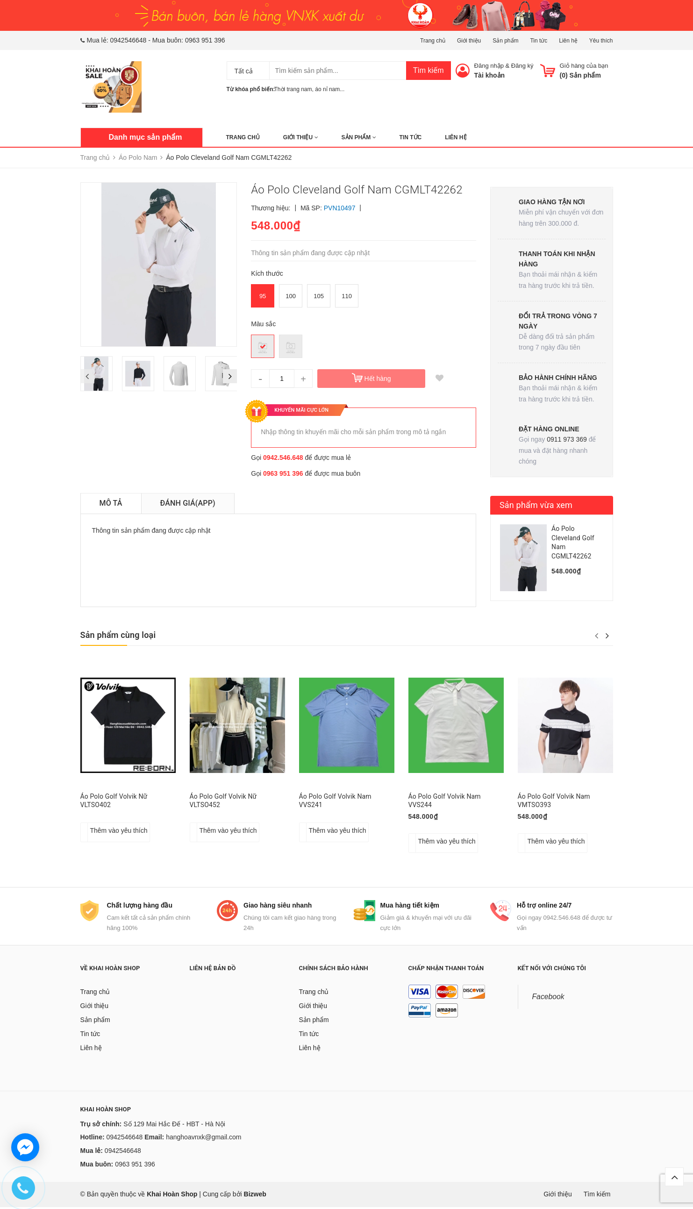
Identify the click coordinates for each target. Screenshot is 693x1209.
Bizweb (255, 1196)
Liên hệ (568, 40)
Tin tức (538, 40)
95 (262, 296)
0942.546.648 (283, 457)
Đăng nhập (489, 65)
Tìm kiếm (428, 70)
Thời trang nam (293, 89)
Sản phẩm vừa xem (536, 505)
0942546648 (128, 40)
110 (347, 296)
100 (291, 296)
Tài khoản (489, 75)
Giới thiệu (469, 40)
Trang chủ (432, 40)
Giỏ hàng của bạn (584, 65)
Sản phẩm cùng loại (118, 635)
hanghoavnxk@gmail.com (203, 1139)
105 (319, 296)
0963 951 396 (205, 40)
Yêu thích (601, 40)
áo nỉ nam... (329, 89)
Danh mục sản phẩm (145, 137)
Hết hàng (377, 378)
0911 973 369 (567, 439)
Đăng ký (522, 65)
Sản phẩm (505, 40)
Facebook (548, 998)
